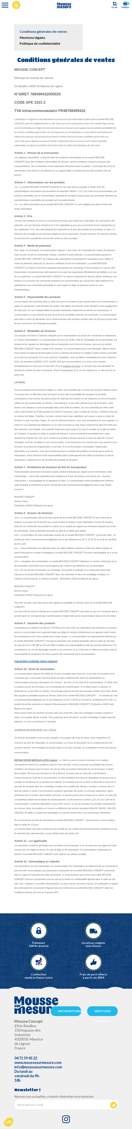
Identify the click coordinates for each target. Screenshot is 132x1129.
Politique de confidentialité (40, 43)
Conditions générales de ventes (43, 31)
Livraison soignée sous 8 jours (93, 944)
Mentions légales (32, 37)
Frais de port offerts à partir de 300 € (93, 976)
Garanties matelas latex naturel (35, 661)
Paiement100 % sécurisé (38, 944)
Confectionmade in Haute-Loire (39, 976)
